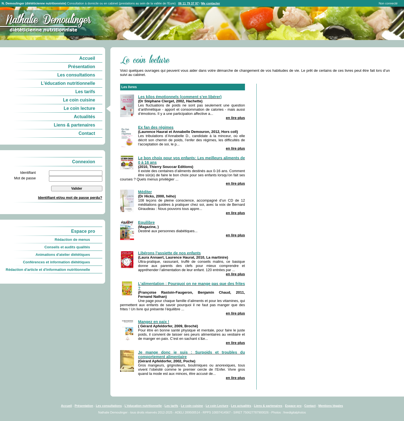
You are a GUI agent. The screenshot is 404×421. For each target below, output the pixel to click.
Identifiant (28, 172)
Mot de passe (25, 178)
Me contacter (210, 3)
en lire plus (235, 118)
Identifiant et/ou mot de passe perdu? (70, 197)
